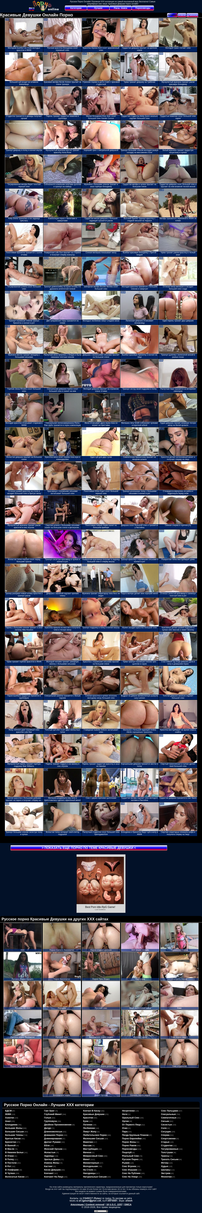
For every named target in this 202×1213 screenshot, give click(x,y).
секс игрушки (129, 1169)
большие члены (14, 1135)
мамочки (88, 1142)
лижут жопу (89, 1131)
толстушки (167, 1152)
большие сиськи (14, 1131)
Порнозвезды (142, 8)
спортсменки (168, 1138)
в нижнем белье (14, 1152)
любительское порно (95, 1135)
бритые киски (13, 1138)
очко (125, 1128)
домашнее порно (53, 1135)
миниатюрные (91, 1163)
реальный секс (130, 1156)
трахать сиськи (169, 1159)
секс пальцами (169, 1110)
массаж (87, 1145)
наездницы (89, 1173)
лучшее (172, 15)
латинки (87, 1124)
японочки (166, 1176)
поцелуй (127, 1152)
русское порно (130, 1159)
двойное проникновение (58, 1124)
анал (8, 1121)
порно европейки (132, 1138)
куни (85, 1121)
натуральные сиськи (95, 1176)
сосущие (166, 1131)
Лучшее (98, 8)
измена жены (51, 1163)
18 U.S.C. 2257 (114, 1204)
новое (182, 15)
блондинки (11, 1124)
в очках (9, 1156)
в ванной (10, 1145)
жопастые (50, 1152)
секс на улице (130, 1176)
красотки (88, 1117)
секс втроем (129, 1166)
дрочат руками (52, 1142)
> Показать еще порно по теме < (89, 847)
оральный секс (131, 1117)
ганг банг (49, 1110)
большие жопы (13, 1128)
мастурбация (90, 1149)
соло (164, 1128)
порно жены (129, 1142)
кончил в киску (91, 1110)
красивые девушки (93, 1114)
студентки (166, 1145)
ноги (124, 1114)
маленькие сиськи (93, 1138)
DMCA (127, 1204)
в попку (9, 1159)
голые (47, 1117)
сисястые (166, 1124)
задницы (49, 1156)
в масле (9, 1149)
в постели (11, 1163)
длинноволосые (53, 1131)
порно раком (129, 1145)
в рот (8, 1166)
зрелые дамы (52, 1159)
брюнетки (10, 1142)
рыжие (126, 1163)
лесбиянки (89, 1128)
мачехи (87, 1152)
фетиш (165, 1163)
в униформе (12, 1169)
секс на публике (131, 1173)
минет (86, 1159)
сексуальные (168, 1114)
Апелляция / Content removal (87, 1204)
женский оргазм (53, 1149)
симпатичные (168, 1117)
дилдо (47, 1128)
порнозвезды (129, 1149)
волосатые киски (14, 1176)
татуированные (169, 1149)
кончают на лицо (53, 1176)
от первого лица (131, 1124)
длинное (192, 15)
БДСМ (8, 1110)
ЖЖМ (8, 1114)
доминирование (53, 1138)
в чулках (10, 1173)
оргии (125, 1121)
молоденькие (90, 1166)
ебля (47, 1145)
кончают (49, 1173)
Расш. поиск (120, 8)
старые (165, 1142)
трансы (165, 1156)
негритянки (128, 1110)
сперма (165, 1135)
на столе (88, 1169)
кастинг (48, 1166)
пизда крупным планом (135, 1135)
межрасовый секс (93, 1156)
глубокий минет (53, 1114)
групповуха (50, 1121)
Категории (76, 8)
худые (164, 1166)
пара (125, 1131)
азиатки (9, 1117)
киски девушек (52, 1169)
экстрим (165, 1173)
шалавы (165, 1169)
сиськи (165, 1121)
